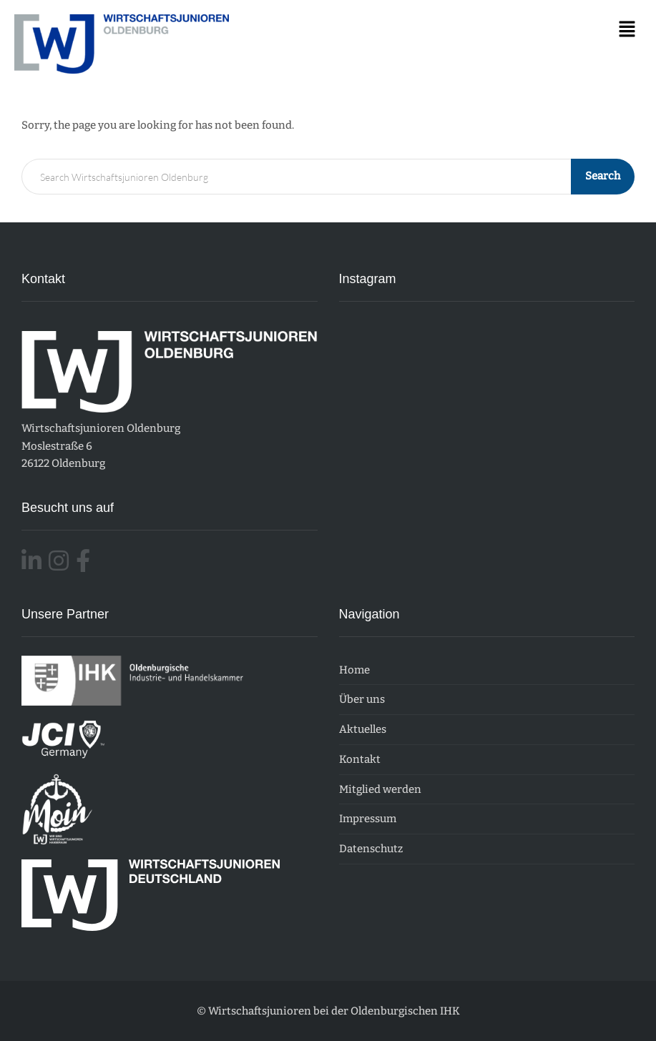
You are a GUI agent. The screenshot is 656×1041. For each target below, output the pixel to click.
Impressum (367, 818)
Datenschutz (371, 848)
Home (354, 669)
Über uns (362, 699)
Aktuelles (362, 729)
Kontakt (360, 759)
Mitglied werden (380, 789)
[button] (627, 30)
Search (602, 175)
